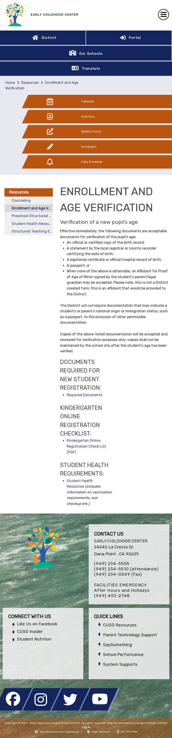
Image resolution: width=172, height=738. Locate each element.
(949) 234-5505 (111, 563)
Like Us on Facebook (37, 623)
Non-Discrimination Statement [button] (60, 731)
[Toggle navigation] (163, 14)
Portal (135, 38)
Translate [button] (91, 69)
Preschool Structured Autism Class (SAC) (32, 216)
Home (10, 82)
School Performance (123, 654)
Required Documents (84, 395)
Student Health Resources (32, 224)
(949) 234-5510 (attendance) (126, 568)
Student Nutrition (34, 639)
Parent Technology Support (130, 634)
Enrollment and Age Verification (32, 208)
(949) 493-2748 (112, 595)
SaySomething (117, 644)
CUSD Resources (120, 625)
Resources (30, 82)
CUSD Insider (30, 631)
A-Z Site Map (127, 731)
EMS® (162, 723)
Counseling (21, 200)
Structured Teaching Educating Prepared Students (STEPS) (32, 231)
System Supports (120, 664)
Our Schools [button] (91, 54)
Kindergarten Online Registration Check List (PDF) (86, 446)
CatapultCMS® (145, 723)
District (49, 38)
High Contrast (101, 731)
